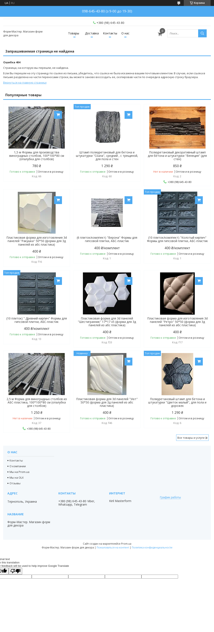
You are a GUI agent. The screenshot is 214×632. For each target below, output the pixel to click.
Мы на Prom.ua (19, 472)
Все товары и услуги (190, 438)
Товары (73, 33)
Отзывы (15, 483)
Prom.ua (126, 543)
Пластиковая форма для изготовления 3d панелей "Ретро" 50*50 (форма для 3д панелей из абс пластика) (177, 322)
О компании (18, 466)
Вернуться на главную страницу (25, 82)
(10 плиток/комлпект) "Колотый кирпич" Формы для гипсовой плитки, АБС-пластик (177, 239)
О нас (125, 33)
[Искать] (202, 33)
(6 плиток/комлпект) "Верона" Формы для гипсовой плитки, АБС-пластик (107, 239)
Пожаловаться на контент (113, 547)
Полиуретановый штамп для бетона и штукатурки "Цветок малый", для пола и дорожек (177, 402)
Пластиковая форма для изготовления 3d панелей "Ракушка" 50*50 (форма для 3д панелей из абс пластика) (36, 241)
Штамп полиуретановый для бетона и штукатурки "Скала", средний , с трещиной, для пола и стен (107, 156)
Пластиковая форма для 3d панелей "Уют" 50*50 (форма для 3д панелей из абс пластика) (107, 402)
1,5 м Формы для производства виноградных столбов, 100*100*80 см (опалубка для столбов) (36, 156)
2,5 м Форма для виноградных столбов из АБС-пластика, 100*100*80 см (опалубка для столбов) (37, 402)
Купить (58, 115)
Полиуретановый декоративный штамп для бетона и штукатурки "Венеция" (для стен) (177, 156)
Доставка (92, 33)
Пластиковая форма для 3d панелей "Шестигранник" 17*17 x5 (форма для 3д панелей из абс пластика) (107, 322)
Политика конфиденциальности (152, 547)
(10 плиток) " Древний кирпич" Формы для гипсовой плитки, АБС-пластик (36, 320)
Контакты (110, 33)
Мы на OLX (17, 477)
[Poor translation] (15, 571)
